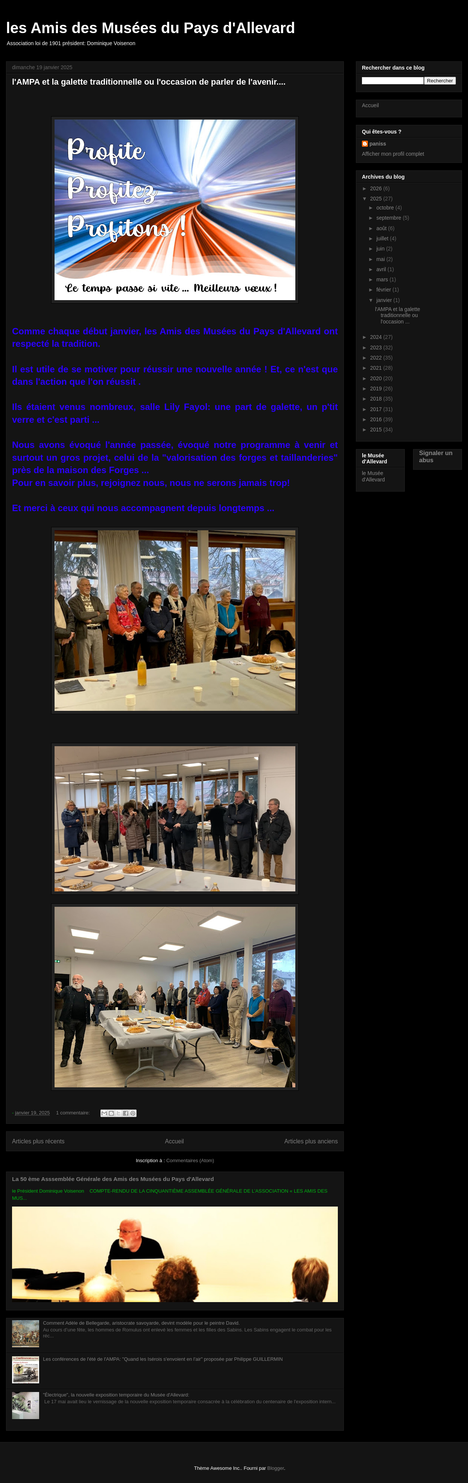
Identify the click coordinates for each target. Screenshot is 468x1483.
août (382, 228)
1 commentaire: (73, 1113)
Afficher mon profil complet (393, 154)
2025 (376, 199)
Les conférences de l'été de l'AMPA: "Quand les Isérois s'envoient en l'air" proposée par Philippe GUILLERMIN (163, 1359)
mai (381, 259)
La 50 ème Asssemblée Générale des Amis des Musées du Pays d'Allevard (113, 1179)
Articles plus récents (38, 1141)
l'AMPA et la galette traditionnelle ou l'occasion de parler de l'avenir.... (149, 82)
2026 (376, 188)
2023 (376, 348)
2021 (376, 368)
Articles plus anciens (311, 1141)
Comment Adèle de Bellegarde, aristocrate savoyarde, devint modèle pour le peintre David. (141, 1323)
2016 (376, 419)
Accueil (174, 1141)
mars (382, 279)
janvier (384, 300)
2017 (376, 409)
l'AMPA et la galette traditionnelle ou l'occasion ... (397, 315)
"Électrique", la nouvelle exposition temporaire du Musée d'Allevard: (116, 1395)
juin (381, 249)
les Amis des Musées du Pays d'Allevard (150, 28)
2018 (376, 399)
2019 (376, 389)
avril (381, 269)
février (384, 290)
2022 (376, 358)
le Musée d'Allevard (373, 476)
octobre (385, 208)
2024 (376, 337)
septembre (389, 218)
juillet (383, 238)
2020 (376, 378)
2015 (376, 430)
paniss (377, 144)
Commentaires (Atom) (190, 1160)
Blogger (275, 1468)
